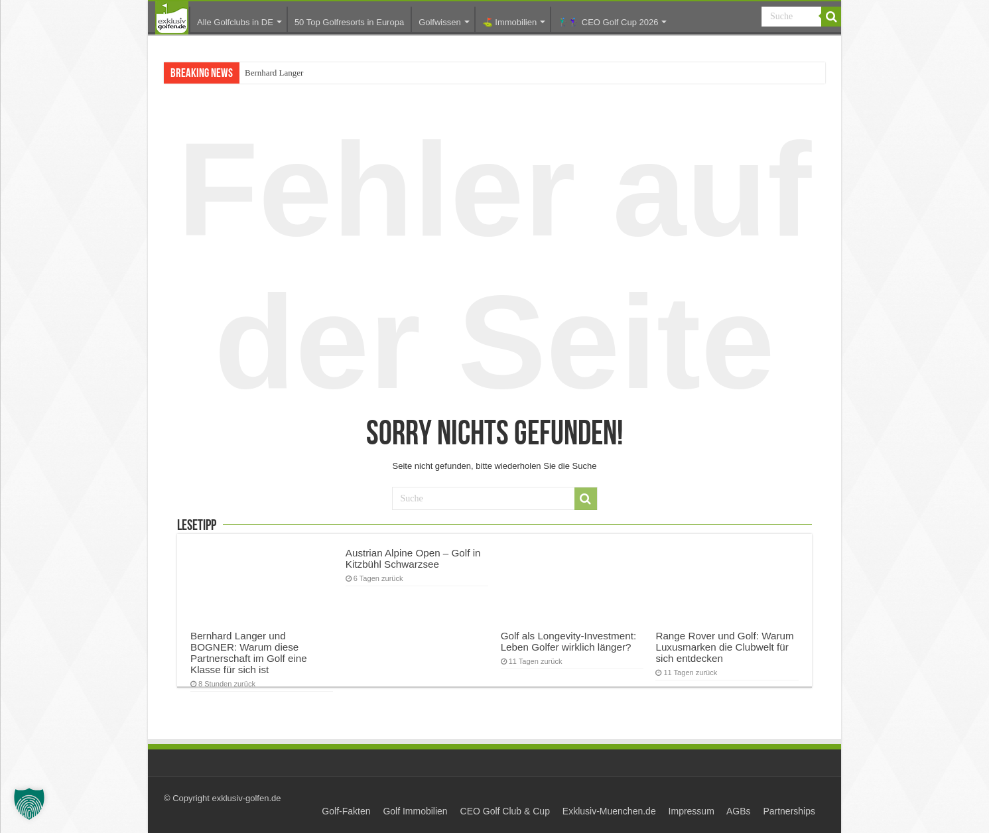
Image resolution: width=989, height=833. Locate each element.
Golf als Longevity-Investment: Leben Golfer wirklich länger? (569, 641)
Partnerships (789, 811)
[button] (29, 804)
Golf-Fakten (346, 811)
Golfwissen (440, 22)
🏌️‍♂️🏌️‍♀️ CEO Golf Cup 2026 (608, 22)
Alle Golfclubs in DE (235, 22)
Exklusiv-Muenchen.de (609, 811)
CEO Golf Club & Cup (505, 811)
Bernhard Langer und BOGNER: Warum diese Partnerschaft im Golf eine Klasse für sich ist (248, 652)
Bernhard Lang (271, 73)
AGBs (738, 811)
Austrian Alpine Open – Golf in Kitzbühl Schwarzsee (413, 558)
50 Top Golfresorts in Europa (349, 22)
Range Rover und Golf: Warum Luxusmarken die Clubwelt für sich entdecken (724, 647)
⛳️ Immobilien (509, 22)
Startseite (172, 18)
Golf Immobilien (415, 811)
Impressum (691, 811)
